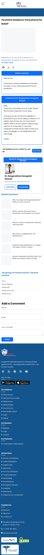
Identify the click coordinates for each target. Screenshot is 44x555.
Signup (5, 418)
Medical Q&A (8, 401)
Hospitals (6, 488)
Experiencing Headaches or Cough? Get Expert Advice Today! (26, 246)
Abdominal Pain (8, 290)
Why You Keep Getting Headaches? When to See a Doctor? (26, 201)
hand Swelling (7, 284)
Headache (6, 287)
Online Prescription (10, 461)
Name (4, 307)
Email (3, 317)
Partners (6, 510)
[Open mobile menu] (3, 4)
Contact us (7, 517)
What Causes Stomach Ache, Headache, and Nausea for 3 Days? (26, 212)
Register (6, 428)
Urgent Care (7, 465)
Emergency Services (10, 485)
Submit (7, 339)
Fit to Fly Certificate (10, 471)
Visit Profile (10, 187)
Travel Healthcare (9, 475)
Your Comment (7, 327)
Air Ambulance (8, 481)
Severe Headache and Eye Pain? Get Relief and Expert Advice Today (26, 257)
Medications (6, 294)
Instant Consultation (10, 458)
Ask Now (37, 151)
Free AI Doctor (8, 408)
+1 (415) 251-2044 (9, 529)
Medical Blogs (8, 405)
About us (6, 513)
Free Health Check (10, 411)
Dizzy (4, 281)
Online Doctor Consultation (13, 495)
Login (5, 415)
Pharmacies (7, 492)
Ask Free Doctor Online (11, 398)
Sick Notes (7, 468)
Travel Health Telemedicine (13, 444)
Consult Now (23, 187)
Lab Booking (7, 478)
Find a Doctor (8, 395)
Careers (6, 435)
